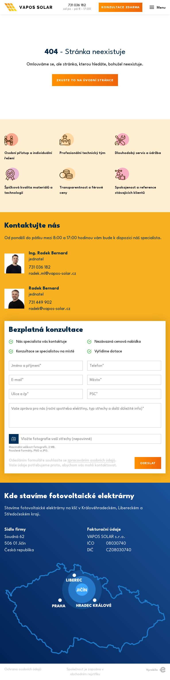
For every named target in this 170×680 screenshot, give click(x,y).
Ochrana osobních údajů (22, 669)
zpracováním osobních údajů (91, 460)
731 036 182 (77, 7)
